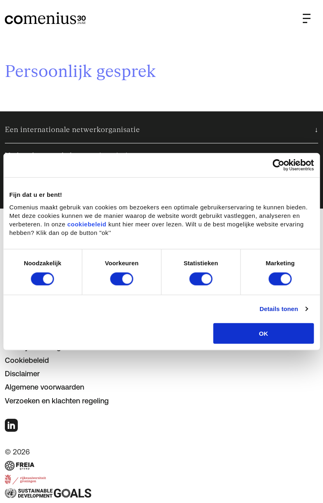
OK (263, 333)
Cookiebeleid (27, 360)
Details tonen (279, 308)
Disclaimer (22, 373)
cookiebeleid (86, 223)
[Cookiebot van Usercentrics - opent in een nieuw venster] (278, 165)
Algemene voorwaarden (44, 387)
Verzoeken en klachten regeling (57, 400)
